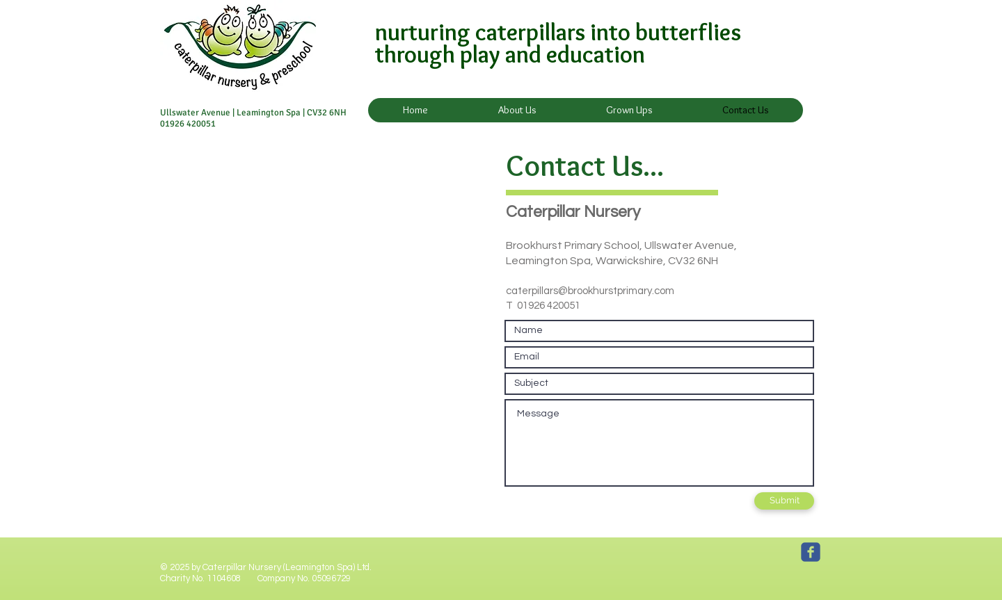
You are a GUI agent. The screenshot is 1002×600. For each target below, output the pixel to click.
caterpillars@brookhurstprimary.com (590, 291)
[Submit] (784, 501)
